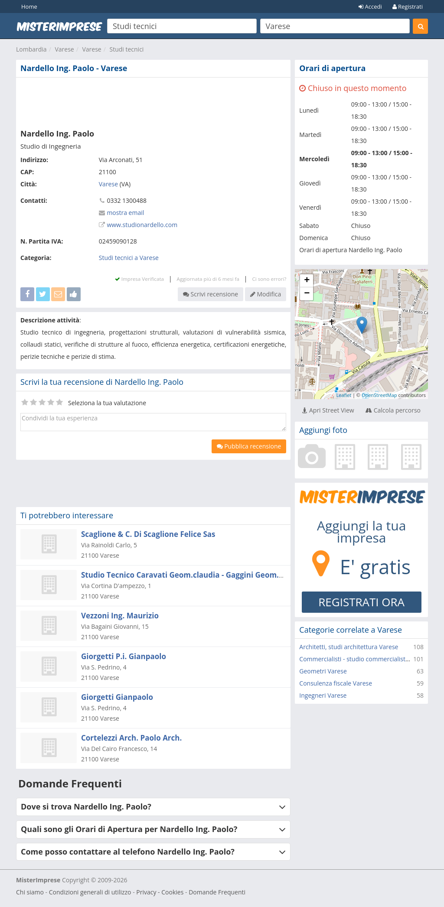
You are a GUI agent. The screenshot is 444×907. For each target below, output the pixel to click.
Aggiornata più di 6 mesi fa (208, 279)
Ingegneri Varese (322, 695)
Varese (64, 49)
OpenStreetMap (379, 395)
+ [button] (307, 280)
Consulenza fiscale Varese (335, 683)
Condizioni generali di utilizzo (90, 892)
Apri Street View (328, 410)
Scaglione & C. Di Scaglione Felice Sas (148, 534)
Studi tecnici (126, 49)
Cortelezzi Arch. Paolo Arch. (131, 738)
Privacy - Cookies (159, 892)
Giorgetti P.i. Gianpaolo (123, 656)
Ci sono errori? (269, 279)
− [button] (307, 293)
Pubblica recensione (249, 446)
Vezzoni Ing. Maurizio (120, 616)
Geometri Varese (322, 671)
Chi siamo (30, 892)
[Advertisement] (153, 101)
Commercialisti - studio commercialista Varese (364, 659)
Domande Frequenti (217, 892)
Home (29, 6)
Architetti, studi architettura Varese (348, 647)
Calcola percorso (393, 410)
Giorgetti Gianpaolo (117, 697)
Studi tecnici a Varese (129, 258)
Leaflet (343, 395)
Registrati (407, 6)
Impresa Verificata (139, 279)
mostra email (125, 212)
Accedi (370, 6)
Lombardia (31, 49)
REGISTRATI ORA (361, 602)
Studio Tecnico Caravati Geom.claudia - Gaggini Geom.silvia (189, 575)
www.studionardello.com (142, 225)
